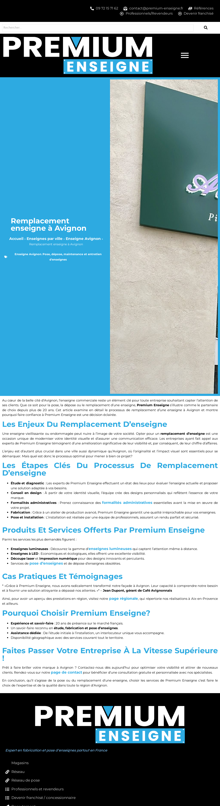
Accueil (16, 238)
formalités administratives (127, 502)
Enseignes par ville (45, 238)
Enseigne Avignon (83, 238)
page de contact (66, 672)
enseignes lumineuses (110, 549)
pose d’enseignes (46, 563)
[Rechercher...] (96, 28)
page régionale (123, 598)
